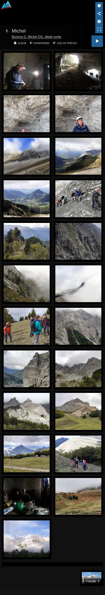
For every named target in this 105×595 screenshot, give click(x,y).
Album (22, 43)
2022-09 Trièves (67, 43)
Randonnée (41, 43)
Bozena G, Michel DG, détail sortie (36, 37)
